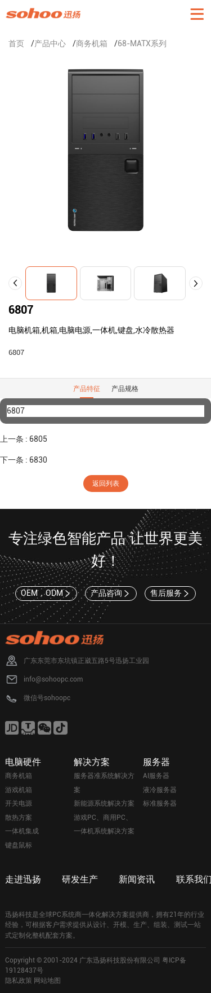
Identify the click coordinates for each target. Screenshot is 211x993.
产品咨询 (111, 593)
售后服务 (170, 593)
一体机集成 (22, 831)
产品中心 (50, 43)
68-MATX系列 (142, 43)
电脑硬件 (23, 762)
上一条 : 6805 (23, 438)
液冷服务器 (160, 790)
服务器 (156, 762)
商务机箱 (91, 43)
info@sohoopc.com (53, 679)
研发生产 (80, 879)
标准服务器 (160, 803)
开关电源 (18, 803)
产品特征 (86, 389)
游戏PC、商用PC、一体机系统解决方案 (104, 825)
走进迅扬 (23, 879)
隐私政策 (18, 981)
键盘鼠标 (18, 845)
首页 (16, 43)
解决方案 (92, 762)
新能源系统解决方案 (104, 803)
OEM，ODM (46, 593)
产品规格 (124, 389)
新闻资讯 (137, 879)
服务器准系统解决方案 (104, 783)
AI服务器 (156, 776)
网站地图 (47, 981)
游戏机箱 (18, 790)
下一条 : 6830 (23, 459)
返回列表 (105, 483)
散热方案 (18, 817)
